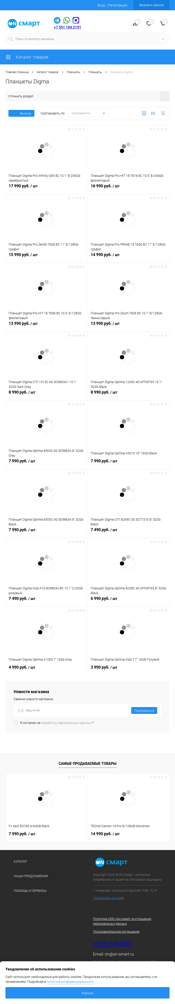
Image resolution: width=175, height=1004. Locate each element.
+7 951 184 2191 (67, 27)
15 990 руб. (47, 257)
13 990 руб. (47, 326)
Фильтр (21, 113)
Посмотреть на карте (108, 898)
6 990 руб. (129, 601)
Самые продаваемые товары (87, 763)
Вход (101, 5)
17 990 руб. (47, 188)
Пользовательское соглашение (116, 931)
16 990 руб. (129, 188)
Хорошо (87, 993)
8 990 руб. (47, 395)
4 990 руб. (47, 670)
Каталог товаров (26, 57)
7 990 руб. (47, 463)
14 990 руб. (129, 257)
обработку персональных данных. (66, 723)
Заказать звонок (151, 5)
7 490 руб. (129, 532)
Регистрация (117, 5)
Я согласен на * (57, 723)
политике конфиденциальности (70, 981)
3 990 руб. (129, 670)
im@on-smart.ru (119, 954)
